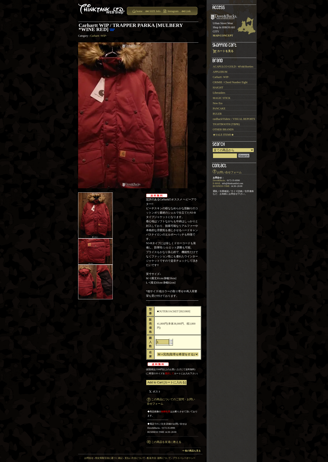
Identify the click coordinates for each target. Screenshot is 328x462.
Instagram (173, 11)
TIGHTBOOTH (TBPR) (226, 124)
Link (188, 11)
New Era (217, 103)
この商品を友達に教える (166, 442)
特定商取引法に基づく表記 (109, 458)
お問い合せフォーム (229, 172)
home (139, 11)
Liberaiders (219, 92)
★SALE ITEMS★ (223, 134)
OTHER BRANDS (223, 129)
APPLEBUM (220, 71)
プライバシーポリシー (184, 458)
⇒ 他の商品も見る (191, 450)
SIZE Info (154, 11)
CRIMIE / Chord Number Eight (230, 82)
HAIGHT (218, 87)
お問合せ (88, 458)
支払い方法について (135, 458)
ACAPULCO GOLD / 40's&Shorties (233, 66)
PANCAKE (219, 108)
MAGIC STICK (222, 98)
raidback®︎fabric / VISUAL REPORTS (234, 119)
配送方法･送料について (159, 458)
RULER (217, 113)
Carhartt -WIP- (98, 35)
